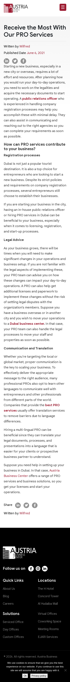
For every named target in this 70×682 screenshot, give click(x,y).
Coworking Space (49, 621)
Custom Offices (13, 637)
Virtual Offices (47, 614)
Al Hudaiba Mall (48, 604)
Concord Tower (48, 596)
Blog (6, 596)
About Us (9, 589)
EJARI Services (48, 637)
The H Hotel (46, 589)
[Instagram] (38, 569)
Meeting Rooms (48, 629)
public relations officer (39, 99)
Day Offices (11, 629)
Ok (25, 675)
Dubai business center (27, 324)
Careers (8, 604)
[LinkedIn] (45, 569)
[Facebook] (31, 569)
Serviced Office (13, 622)
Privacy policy (39, 675)
